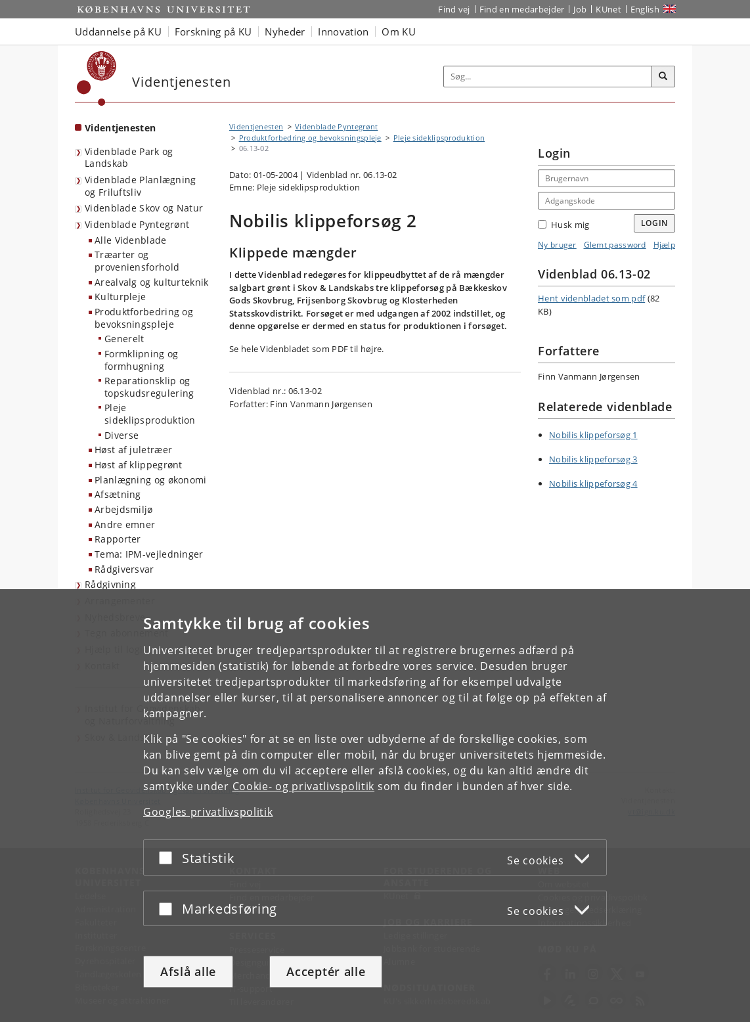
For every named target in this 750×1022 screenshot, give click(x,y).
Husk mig (563, 225)
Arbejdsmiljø (124, 509)
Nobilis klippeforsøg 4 (593, 483)
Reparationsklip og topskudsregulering (149, 386)
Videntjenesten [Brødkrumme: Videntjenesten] (256, 126)
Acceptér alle (325, 971)
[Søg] (663, 77)
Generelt (124, 338)
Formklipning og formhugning (141, 359)
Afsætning (118, 494)
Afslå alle (188, 971)
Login (655, 223)
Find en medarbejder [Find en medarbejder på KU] (522, 9)
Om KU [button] (399, 31)
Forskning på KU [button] (213, 31)
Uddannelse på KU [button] (118, 31)
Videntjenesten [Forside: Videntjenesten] (120, 128)
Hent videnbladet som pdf (591, 298)
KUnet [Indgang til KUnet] (608, 9)
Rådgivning (110, 584)
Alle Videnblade (131, 240)
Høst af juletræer (133, 449)
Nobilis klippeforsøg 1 (593, 435)
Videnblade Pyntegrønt (137, 224)
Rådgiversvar (124, 569)
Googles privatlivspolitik (208, 812)
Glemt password (615, 244)
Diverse (121, 435)
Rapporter (118, 539)
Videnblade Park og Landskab (129, 157)
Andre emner (125, 524)
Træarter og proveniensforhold (137, 260)
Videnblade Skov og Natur (144, 208)
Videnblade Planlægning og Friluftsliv (140, 185)
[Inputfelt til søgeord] (548, 76)
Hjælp (664, 244)
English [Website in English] (644, 9)
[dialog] (375, 805)
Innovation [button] (343, 31)
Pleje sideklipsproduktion (150, 413)
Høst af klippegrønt (139, 464)
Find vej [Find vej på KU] (454, 9)
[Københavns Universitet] (97, 78)
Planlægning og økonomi (151, 480)
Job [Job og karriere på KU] (579, 9)
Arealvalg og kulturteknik (152, 282)
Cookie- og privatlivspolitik (303, 786)
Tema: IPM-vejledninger (149, 554)
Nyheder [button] (285, 31)
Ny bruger (557, 244)
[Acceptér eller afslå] (169, 857)
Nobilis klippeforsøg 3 (593, 459)
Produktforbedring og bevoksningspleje (144, 317)
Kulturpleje (120, 296)
